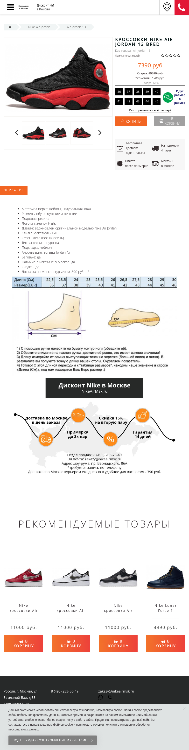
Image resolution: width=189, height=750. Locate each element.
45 (156, 101)
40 (156, 92)
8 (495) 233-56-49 (64, 691)
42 (128, 101)
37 (128, 92)
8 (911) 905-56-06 (182, 7)
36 (119, 92)
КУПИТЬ (133, 121)
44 (147, 101)
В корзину (169, 121)
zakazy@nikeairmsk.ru (116, 691)
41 (119, 101)
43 (138, 101)
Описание (14, 190)
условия (98, 724)
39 (147, 92)
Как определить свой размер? (150, 110)
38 (138, 92)
